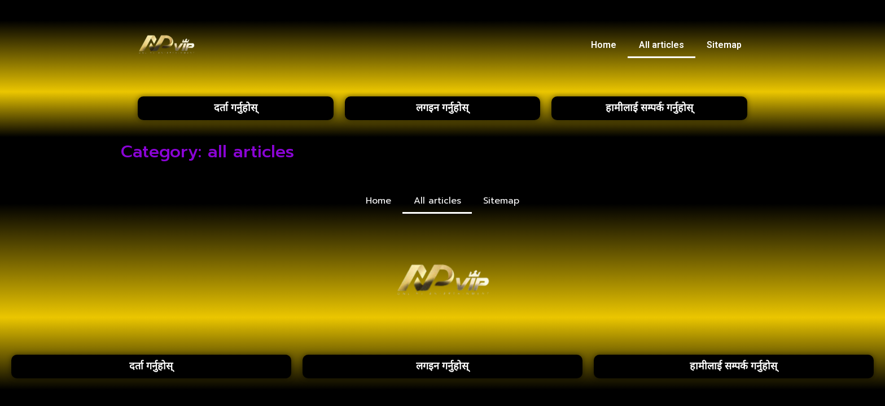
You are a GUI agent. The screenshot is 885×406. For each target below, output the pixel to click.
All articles (661, 44)
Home (603, 44)
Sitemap (724, 44)
